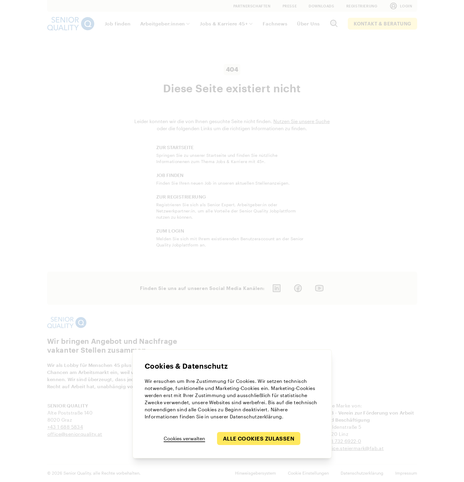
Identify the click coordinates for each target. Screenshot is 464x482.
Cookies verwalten (184, 438)
